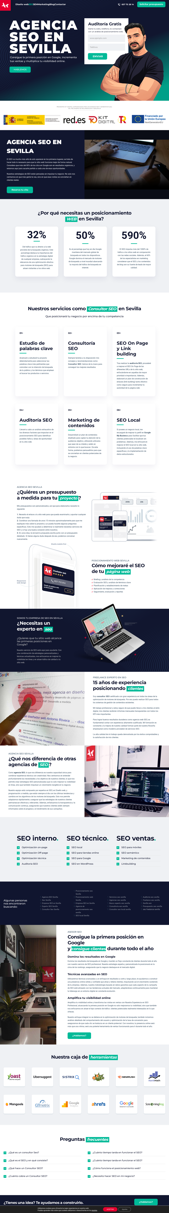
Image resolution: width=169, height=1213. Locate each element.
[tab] (39, 847)
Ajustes (124, 1209)
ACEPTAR (110, 1209)
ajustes (94, 1210)
